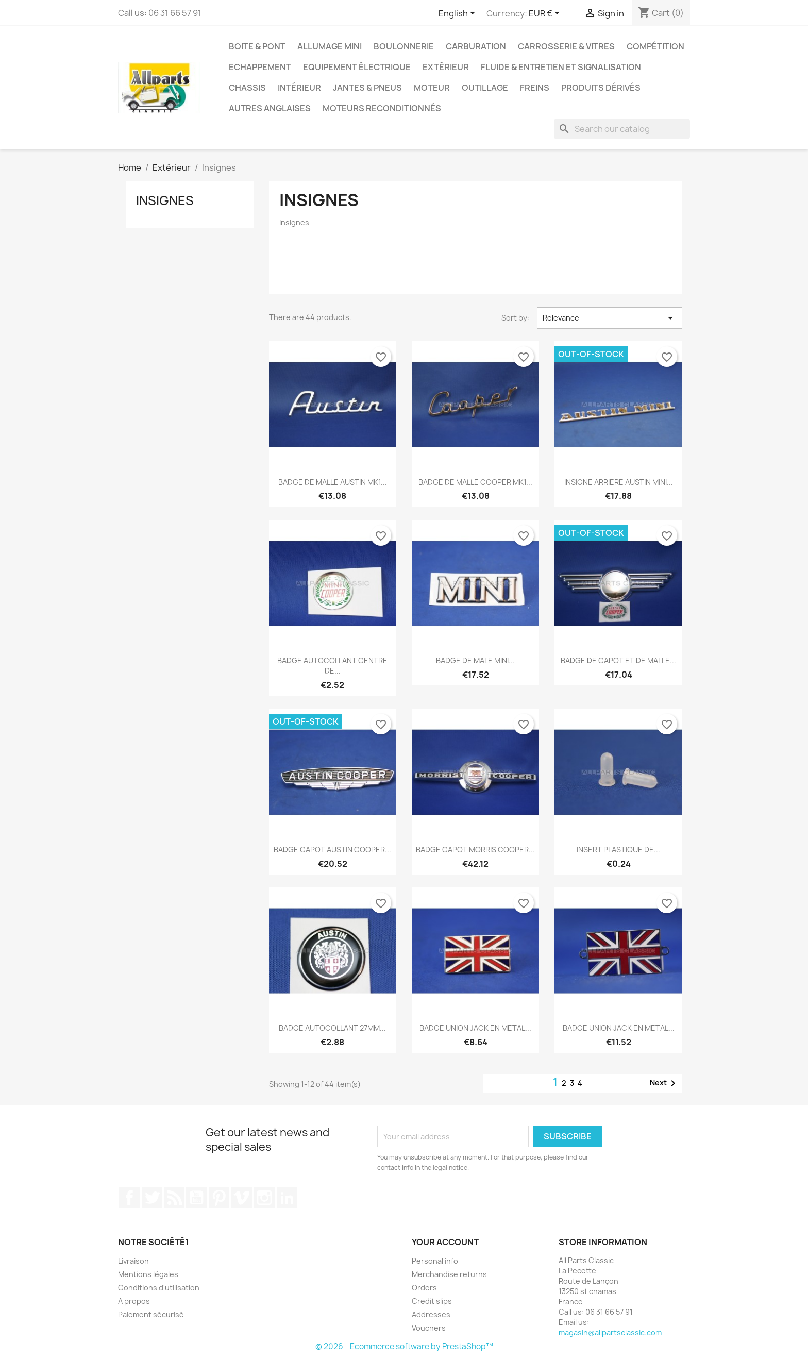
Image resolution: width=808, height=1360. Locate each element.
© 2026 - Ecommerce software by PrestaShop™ (404, 1346)
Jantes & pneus (367, 87)
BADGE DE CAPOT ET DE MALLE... (618, 660)
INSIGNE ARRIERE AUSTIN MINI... (618, 482)
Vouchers (429, 1328)
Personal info (435, 1261)
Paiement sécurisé (151, 1314)
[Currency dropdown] (546, 14)
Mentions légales (148, 1274)
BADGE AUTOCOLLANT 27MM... (332, 1028)
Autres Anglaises (270, 108)
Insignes (165, 200)
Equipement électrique (357, 67)
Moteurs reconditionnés (382, 108)
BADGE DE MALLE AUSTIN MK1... (332, 482)
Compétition (655, 46)
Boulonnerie (404, 46)
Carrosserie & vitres (566, 46)
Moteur (432, 87)
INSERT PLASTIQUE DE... (618, 849)
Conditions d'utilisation (158, 1287)
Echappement (260, 67)
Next (664, 1083)
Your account (445, 1242)
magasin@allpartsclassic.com (610, 1332)
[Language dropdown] (459, 14)
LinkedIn (287, 1197)
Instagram (264, 1197)
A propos (134, 1301)
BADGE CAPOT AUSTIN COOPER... (332, 849)
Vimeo (241, 1197)
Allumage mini (329, 46)
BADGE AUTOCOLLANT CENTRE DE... (332, 666)
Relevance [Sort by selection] (610, 318)
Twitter (152, 1197)
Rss (174, 1197)
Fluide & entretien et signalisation (561, 67)
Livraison (133, 1261)
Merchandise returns (449, 1274)
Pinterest (219, 1197)
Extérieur (446, 67)
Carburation (476, 46)
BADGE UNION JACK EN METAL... (475, 1028)
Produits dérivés (601, 87)
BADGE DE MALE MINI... (475, 660)
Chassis (247, 87)
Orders (424, 1287)
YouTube (196, 1197)
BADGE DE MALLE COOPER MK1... (475, 482)
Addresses (431, 1314)
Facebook (129, 1197)
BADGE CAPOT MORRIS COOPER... (475, 849)
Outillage (485, 87)
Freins (534, 87)
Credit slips (432, 1301)
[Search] (622, 129)
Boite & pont (257, 46)
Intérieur (299, 87)
